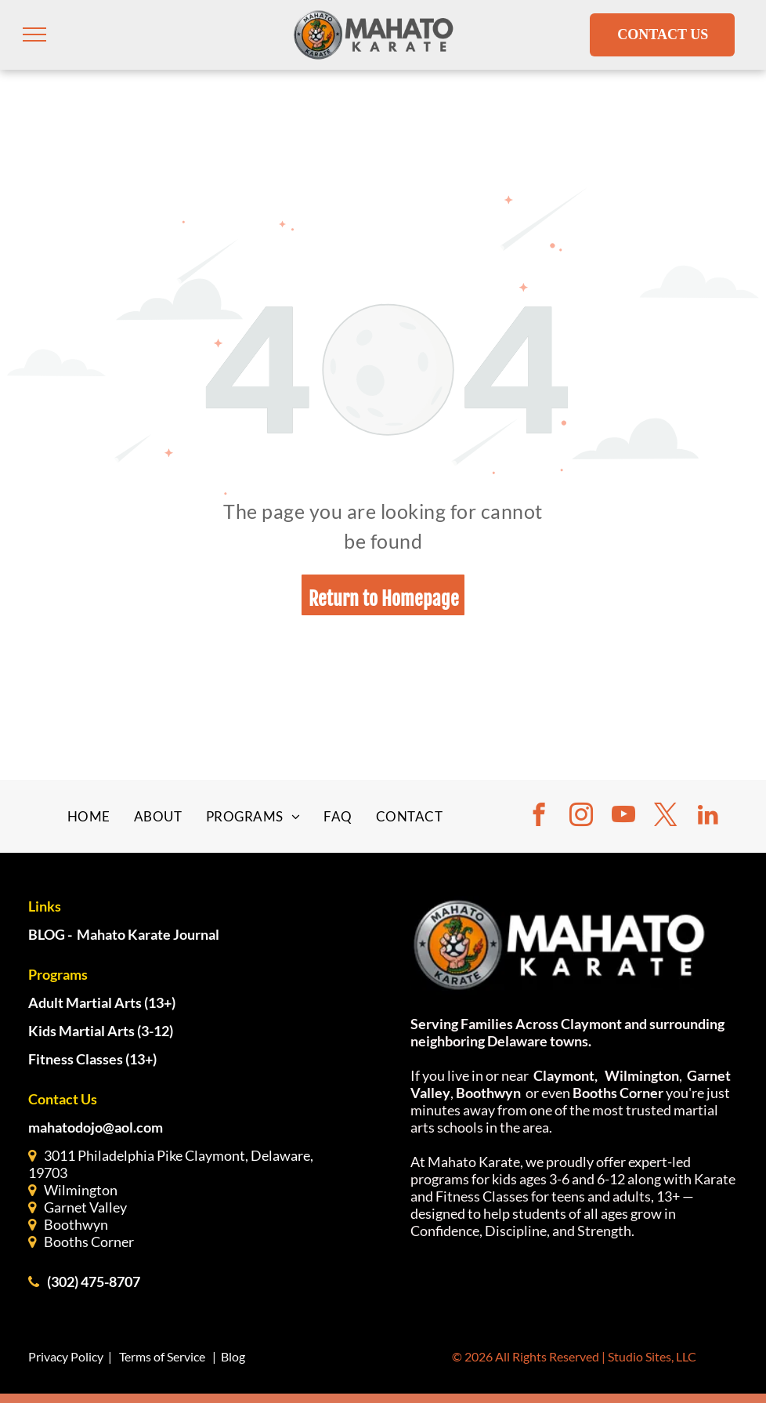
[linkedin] (708, 816)
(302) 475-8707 (93, 1281)
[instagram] (581, 816)
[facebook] (539, 816)
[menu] (34, 34)
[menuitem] (89, 816)
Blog (233, 1356)
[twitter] (666, 816)
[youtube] (623, 816)
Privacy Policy (65, 1356)
